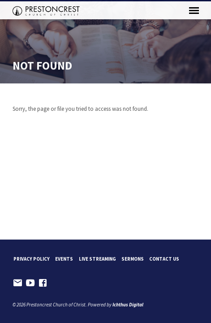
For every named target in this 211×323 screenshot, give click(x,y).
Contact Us (164, 259)
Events (64, 259)
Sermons (132, 259)
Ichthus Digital (127, 304)
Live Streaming (97, 259)
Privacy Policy (31, 259)
